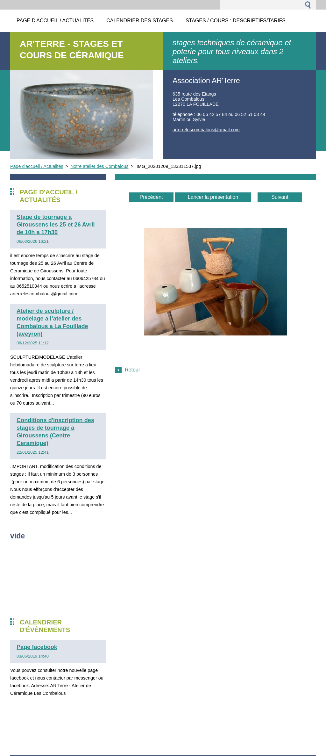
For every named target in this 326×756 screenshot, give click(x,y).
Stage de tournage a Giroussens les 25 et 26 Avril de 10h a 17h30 (56, 224)
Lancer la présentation (213, 197)
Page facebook (37, 647)
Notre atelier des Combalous (99, 166)
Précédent (151, 197)
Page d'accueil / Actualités (36, 166)
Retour (132, 369)
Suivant (279, 197)
